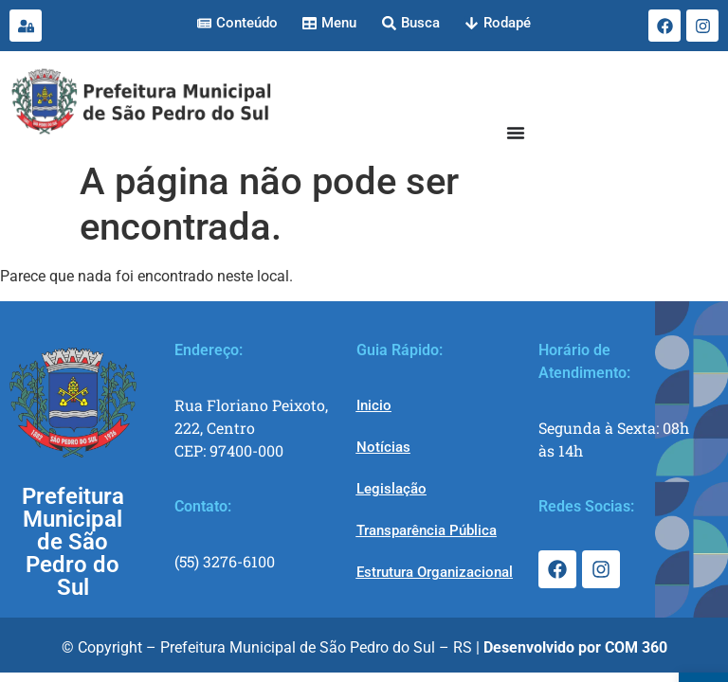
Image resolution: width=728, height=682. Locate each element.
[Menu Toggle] (515, 132)
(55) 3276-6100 (224, 561)
